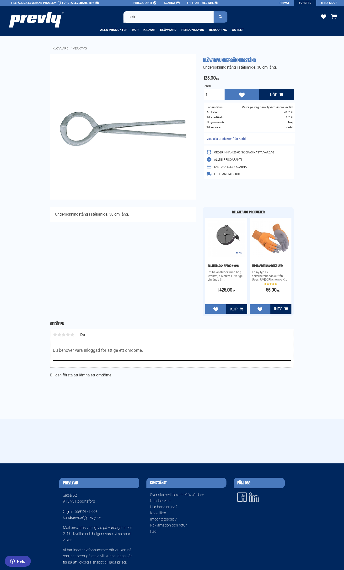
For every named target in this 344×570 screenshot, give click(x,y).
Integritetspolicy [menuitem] (163, 519)
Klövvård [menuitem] (168, 30)
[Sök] (221, 16)
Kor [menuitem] (135, 30)
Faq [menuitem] (153, 531)
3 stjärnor (63, 334)
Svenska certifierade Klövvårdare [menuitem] (177, 495)
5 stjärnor (72, 334)
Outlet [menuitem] (238, 30)
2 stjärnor (59, 334)
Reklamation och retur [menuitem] (168, 525)
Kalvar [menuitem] (149, 30)
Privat (284, 3)
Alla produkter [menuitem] (114, 30)
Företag (305, 3)
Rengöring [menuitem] (218, 30)
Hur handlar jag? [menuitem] (163, 507)
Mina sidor (329, 3)
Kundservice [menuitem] (160, 501)
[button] (323, 16)
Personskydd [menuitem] (192, 30)
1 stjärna (55, 334)
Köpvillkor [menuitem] (158, 513)
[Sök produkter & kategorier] (169, 16)
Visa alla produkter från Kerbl (226, 139)
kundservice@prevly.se (82, 517)
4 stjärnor (68, 334)
